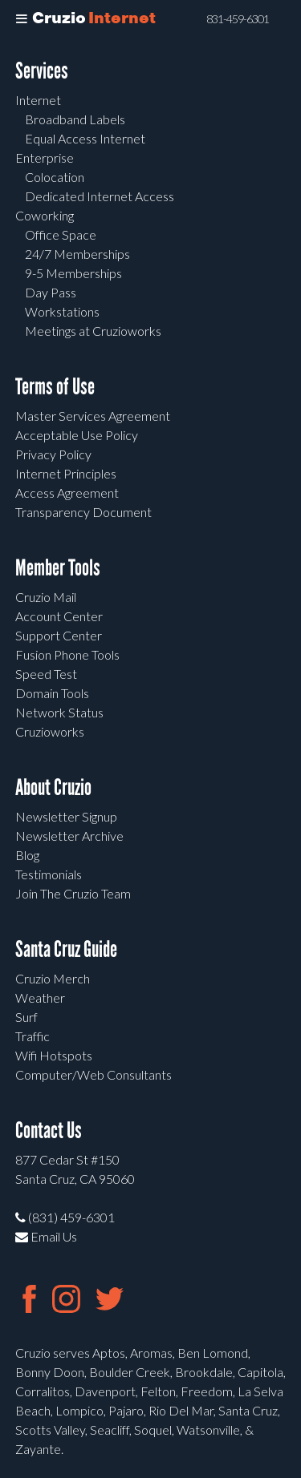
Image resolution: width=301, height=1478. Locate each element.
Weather (40, 997)
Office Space (60, 234)
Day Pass (50, 292)
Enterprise (44, 157)
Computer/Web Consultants (93, 1074)
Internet (38, 99)
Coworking (44, 215)
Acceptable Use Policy (76, 434)
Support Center (58, 635)
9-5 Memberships (73, 273)
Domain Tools (52, 693)
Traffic (32, 1036)
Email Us (46, 1236)
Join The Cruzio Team (73, 893)
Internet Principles (65, 473)
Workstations (62, 311)
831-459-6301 (237, 19)
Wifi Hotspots (53, 1055)
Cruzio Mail (45, 596)
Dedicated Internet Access (99, 196)
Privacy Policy (53, 454)
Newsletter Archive (69, 835)
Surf (26, 1016)
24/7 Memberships (77, 253)
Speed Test (46, 673)
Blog (27, 854)
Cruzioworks (49, 731)
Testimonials (48, 874)
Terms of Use (55, 387)
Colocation (54, 176)
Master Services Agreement (92, 415)
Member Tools (57, 568)
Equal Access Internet (85, 138)
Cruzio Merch (52, 978)
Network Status (59, 712)
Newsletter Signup (66, 816)
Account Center (59, 616)
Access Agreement (67, 492)
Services (41, 71)
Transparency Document (83, 511)
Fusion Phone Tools (67, 654)
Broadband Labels (75, 119)
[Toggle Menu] (21, 19)
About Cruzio (53, 787)
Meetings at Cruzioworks (93, 330)
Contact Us (48, 1131)
